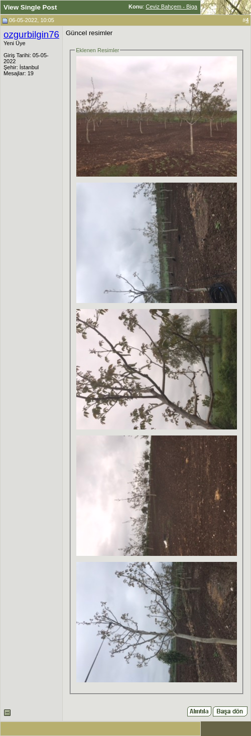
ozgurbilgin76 (31, 34)
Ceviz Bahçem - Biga (171, 7)
